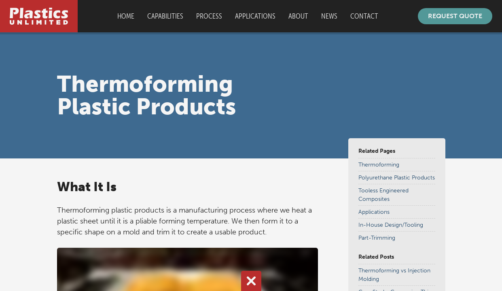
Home (125, 16)
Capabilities (165, 16)
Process (209, 16)
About (298, 16)
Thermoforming (378, 164)
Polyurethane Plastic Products (396, 177)
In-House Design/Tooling (390, 224)
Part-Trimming (376, 237)
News (329, 16)
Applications (255, 16)
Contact (364, 16)
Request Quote (455, 16)
